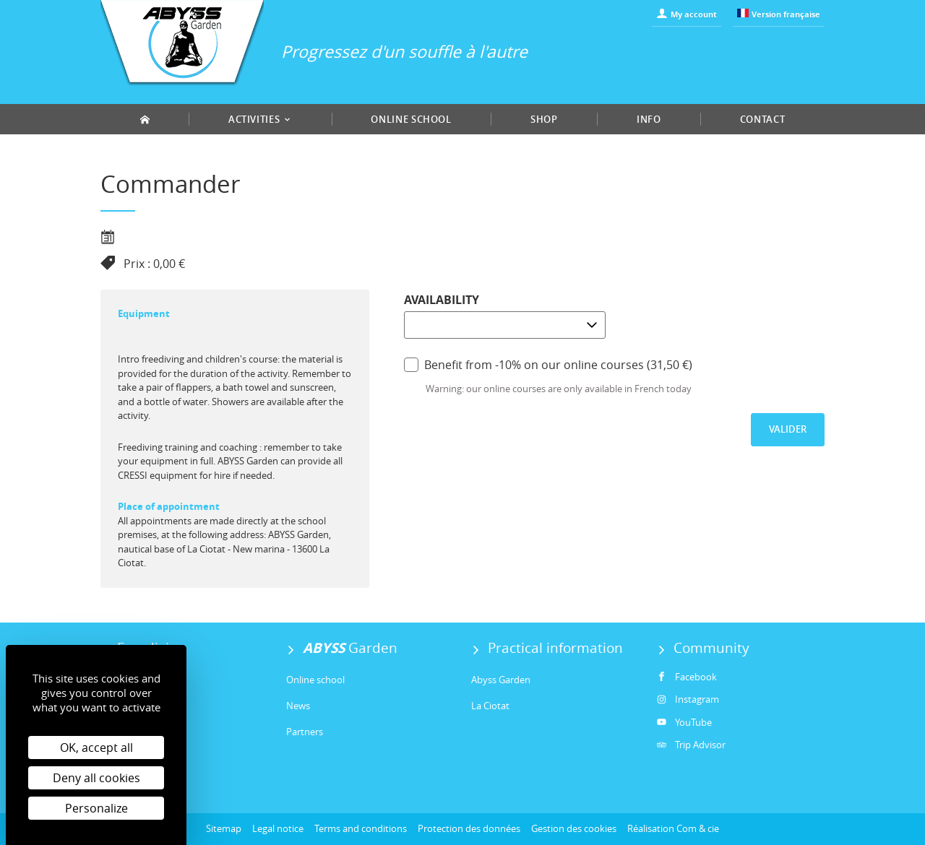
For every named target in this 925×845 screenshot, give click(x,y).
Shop (544, 119)
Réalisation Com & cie (673, 828)
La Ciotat (490, 705)
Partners (304, 731)
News (298, 705)
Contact (763, 119)
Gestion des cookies (573, 828)
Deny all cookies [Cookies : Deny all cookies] (96, 778)
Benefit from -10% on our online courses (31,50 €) (548, 364)
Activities (260, 119)
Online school (411, 119)
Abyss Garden (500, 679)
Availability (441, 300)
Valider (787, 429)
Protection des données (469, 828)
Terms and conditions (360, 828)
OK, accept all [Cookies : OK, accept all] (96, 747)
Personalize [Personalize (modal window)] (96, 808)
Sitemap (223, 828)
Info (649, 119)
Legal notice (278, 828)
